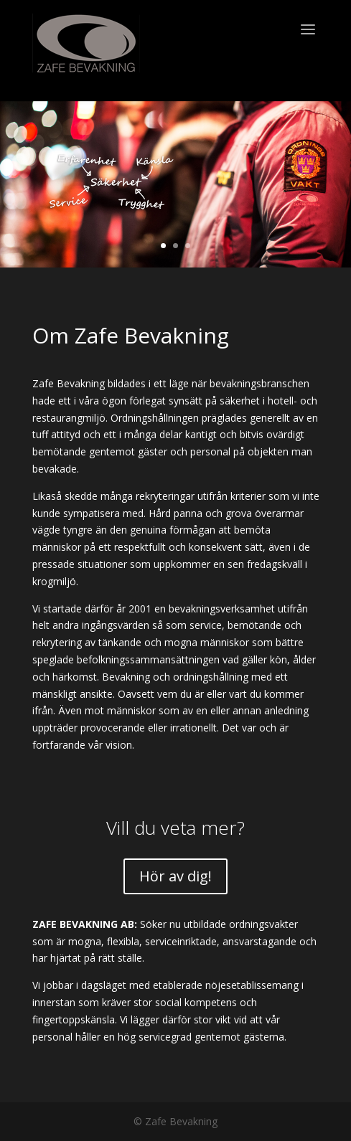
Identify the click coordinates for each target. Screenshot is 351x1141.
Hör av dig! (175, 876)
